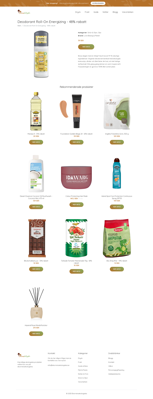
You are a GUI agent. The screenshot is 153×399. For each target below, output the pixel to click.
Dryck (78, 13)
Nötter (105, 13)
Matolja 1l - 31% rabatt (36, 136)
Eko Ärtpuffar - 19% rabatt (117, 263)
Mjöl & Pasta (82, 372)
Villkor (110, 368)
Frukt (87, 13)
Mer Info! (86, 49)
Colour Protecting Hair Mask (76, 198)
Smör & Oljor (92, 34)
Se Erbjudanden (98, 3)
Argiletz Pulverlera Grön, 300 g (117, 136)
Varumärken (127, 13)
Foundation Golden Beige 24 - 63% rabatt (76, 136)
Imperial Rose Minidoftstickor (36, 327)
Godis (96, 13)
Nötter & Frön (83, 376)
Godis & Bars (83, 368)
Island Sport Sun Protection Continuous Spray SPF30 (117, 199)
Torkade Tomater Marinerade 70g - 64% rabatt (76, 264)
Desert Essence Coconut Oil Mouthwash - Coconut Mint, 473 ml (36, 199)
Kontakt (111, 364)
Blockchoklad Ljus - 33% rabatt (36, 263)
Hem (19, 27)
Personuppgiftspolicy (116, 372)
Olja (99, 34)
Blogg (115, 13)
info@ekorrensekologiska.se (58, 367)
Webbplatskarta (114, 376)
